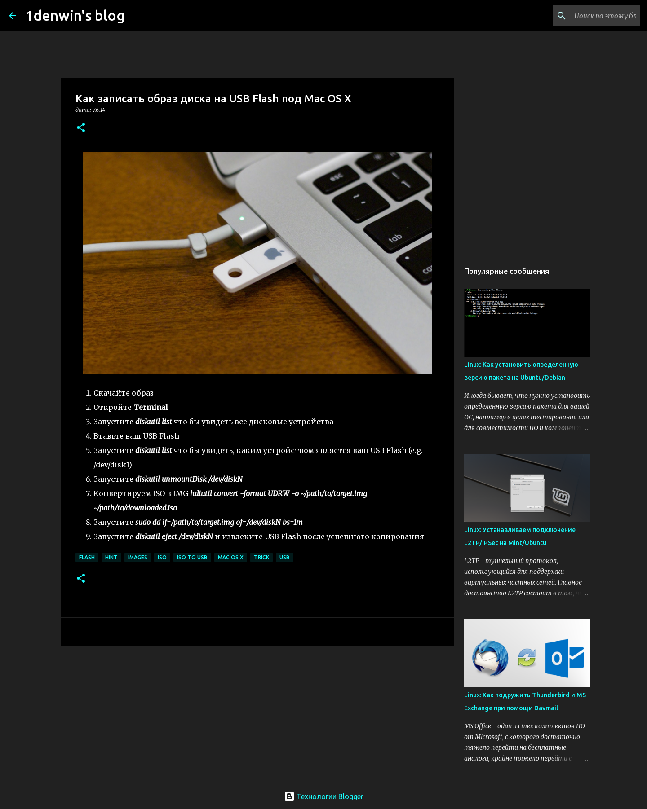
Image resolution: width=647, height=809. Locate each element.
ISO (162, 557)
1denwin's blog (75, 15)
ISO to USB (192, 557)
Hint (111, 557)
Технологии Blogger (323, 796)
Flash (87, 557)
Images (137, 557)
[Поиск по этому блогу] (592, 15)
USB (284, 557)
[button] (80, 128)
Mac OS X (231, 557)
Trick (261, 557)
